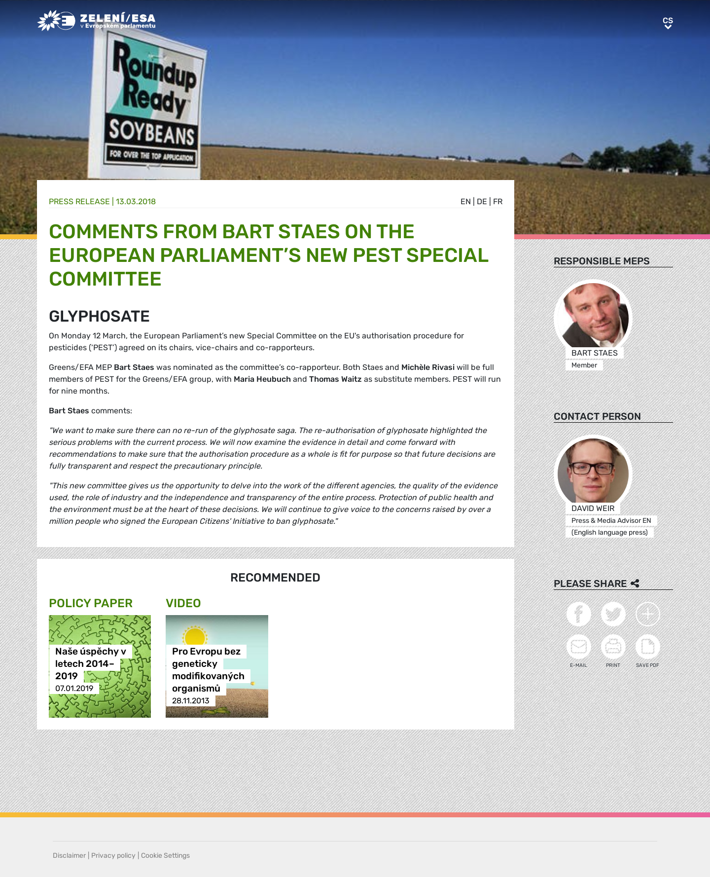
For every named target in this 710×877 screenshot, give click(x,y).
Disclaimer (69, 855)
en (466, 201)
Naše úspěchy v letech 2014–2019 (90, 664)
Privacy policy (113, 855)
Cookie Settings (165, 855)
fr (497, 201)
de (482, 201)
